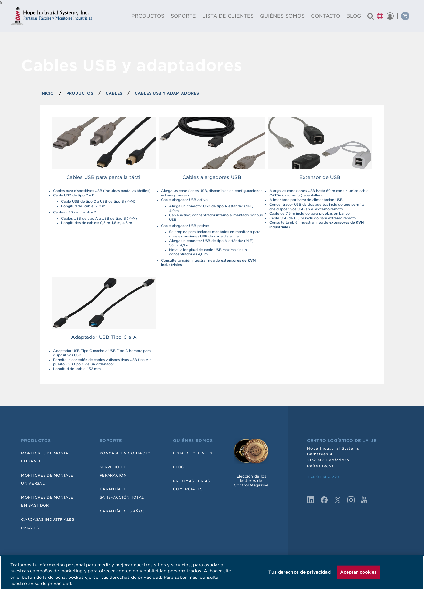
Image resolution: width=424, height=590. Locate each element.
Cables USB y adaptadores (167, 93)
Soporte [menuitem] (183, 16)
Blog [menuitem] (354, 16)
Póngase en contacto (125, 453)
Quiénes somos (193, 440)
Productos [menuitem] (147, 16)
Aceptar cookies (358, 572)
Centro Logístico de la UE (342, 440)
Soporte (111, 440)
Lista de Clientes (192, 453)
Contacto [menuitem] (325, 16)
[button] (380, 16)
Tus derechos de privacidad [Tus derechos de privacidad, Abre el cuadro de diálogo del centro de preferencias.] (299, 572)
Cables (114, 93)
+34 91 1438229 (323, 477)
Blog (178, 467)
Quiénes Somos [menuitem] (282, 16)
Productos (36, 440)
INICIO (47, 93)
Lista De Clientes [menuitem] (228, 16)
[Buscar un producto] (370, 16)
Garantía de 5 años (122, 511)
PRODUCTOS (79, 93)
